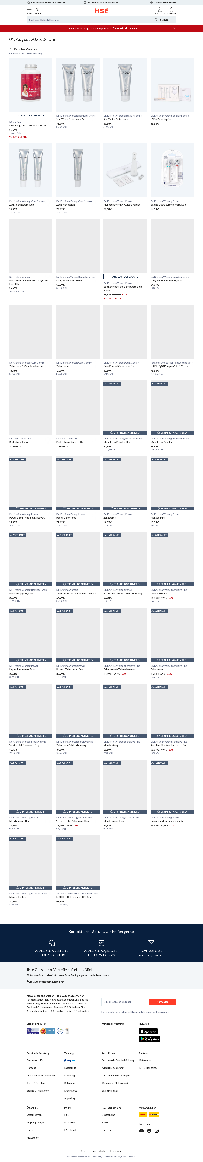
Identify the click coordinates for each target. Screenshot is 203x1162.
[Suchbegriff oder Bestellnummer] (87, 19)
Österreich (107, 1129)
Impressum (116, 1150)
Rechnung (69, 1075)
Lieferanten (145, 1060)
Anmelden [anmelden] (163, 1001)
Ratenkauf (69, 1082)
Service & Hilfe (35, 1060)
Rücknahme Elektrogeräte (116, 1082)
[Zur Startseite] (101, 11)
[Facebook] (149, 1130)
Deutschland (108, 1114)
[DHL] (143, 1114)
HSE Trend (70, 1129)
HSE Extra (69, 1122)
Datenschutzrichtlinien (126, 1012)
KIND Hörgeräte (148, 1067)
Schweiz (106, 1122)
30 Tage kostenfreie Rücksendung (101, 2)
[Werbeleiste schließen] (174, 28)
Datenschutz (98, 1150)
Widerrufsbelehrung (113, 1067)
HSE (66, 1114)
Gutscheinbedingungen (157, 1012)
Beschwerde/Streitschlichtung (118, 1060)
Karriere (31, 1129)
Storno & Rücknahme (38, 1090)
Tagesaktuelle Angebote (163, 2)
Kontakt (31, 1067)
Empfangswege (35, 1122)
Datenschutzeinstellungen (116, 1075)
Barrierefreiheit (110, 1090)
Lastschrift (70, 1067)
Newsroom (33, 1137)
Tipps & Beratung (36, 1082)
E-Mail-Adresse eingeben (117, 1002)
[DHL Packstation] (154, 1114)
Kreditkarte (70, 1090)
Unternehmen (34, 1114)
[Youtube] (141, 1130)
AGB (83, 1150)
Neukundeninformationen (41, 1075)
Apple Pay (69, 1098)
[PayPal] (69, 1060)
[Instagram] (156, 1130)
